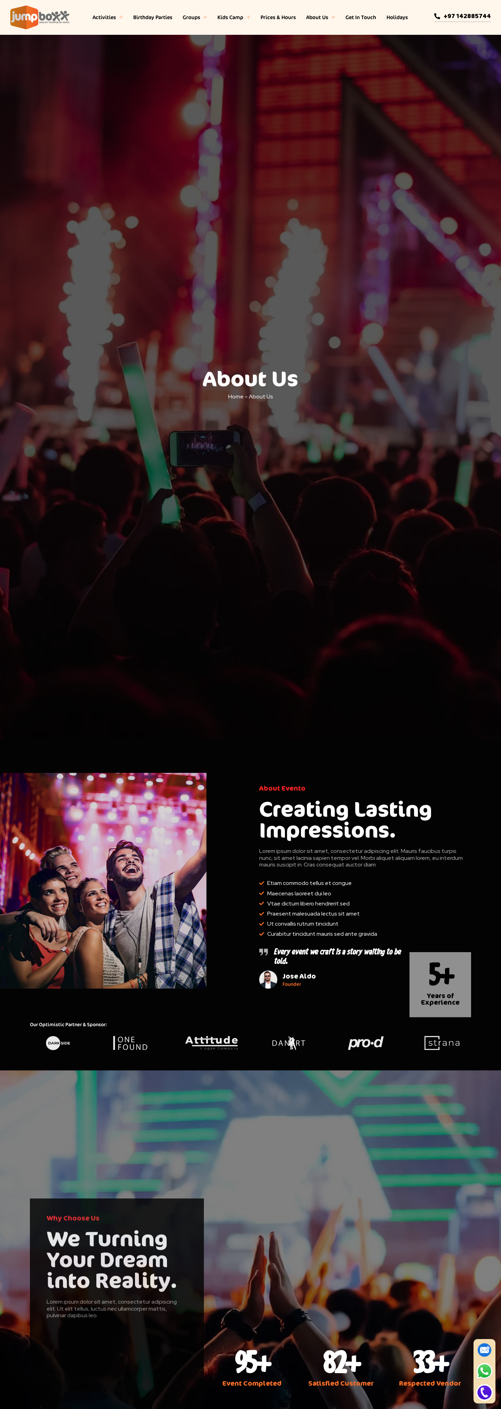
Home (236, 396)
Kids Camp (233, 17)
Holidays (397, 17)
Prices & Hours (278, 17)
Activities (108, 17)
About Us (320, 17)
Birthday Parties (152, 17)
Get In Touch (360, 17)
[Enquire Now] (484, 1350)
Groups (195, 17)
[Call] (484, 1392)
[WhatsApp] (484, 1371)
